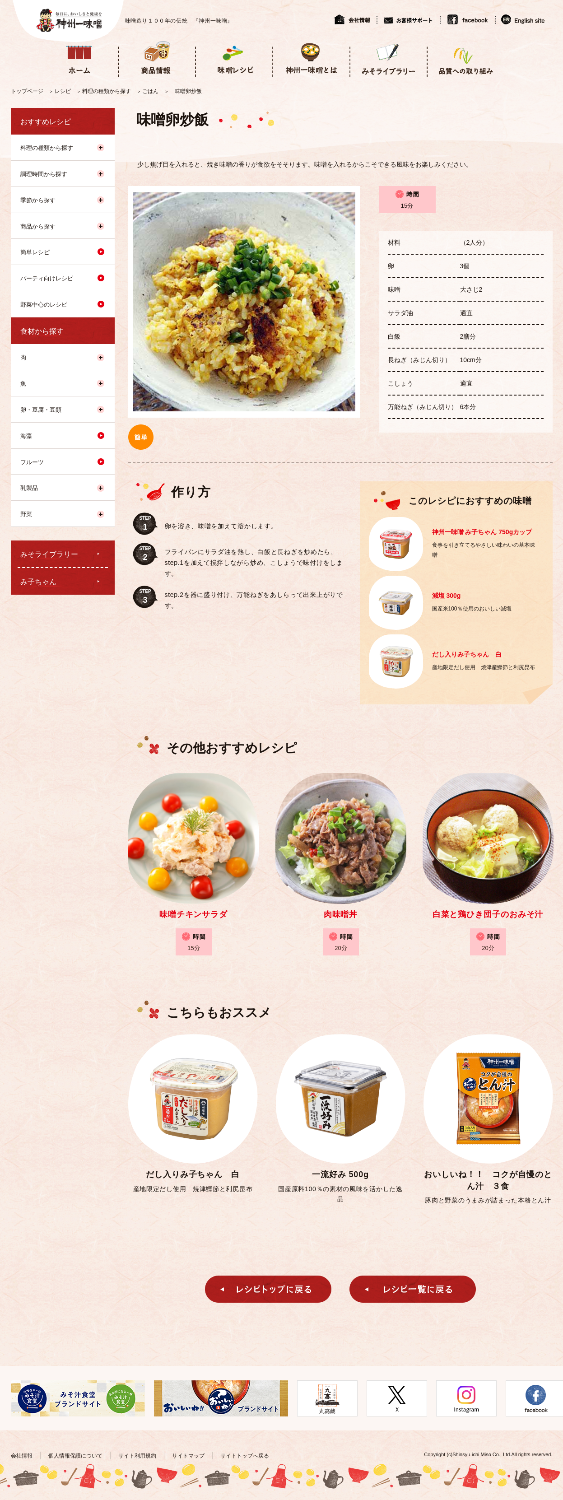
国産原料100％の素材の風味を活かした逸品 (340, 1193)
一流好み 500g (340, 1174)
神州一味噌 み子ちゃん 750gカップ (482, 532)
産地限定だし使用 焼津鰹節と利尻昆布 (193, 1189)
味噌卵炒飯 (188, 91)
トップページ (27, 91)
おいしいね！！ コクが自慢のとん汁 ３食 (488, 1180)
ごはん (150, 91)
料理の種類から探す (106, 91)
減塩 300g (446, 595)
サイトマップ (188, 1456)
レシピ (63, 91)
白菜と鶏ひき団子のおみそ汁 (488, 914)
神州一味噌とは (310, 58)
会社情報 (355, 19)
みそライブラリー (388, 58)
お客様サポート (408, 19)
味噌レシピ (233, 58)
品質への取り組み (465, 58)
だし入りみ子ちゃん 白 (467, 654)
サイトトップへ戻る (244, 1456)
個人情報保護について (75, 1456)
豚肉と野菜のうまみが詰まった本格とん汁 (488, 1200)
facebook (467, 19)
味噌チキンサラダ (193, 914)
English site (523, 19)
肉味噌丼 (341, 914)
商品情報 (156, 58)
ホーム (79, 58)
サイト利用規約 (137, 1456)
